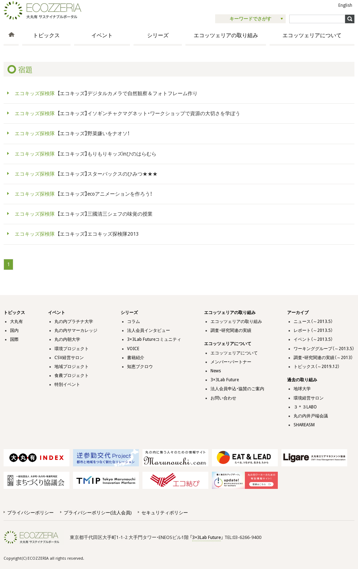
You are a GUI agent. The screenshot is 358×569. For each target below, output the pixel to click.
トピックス (46, 35)
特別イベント (67, 384)
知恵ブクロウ (140, 366)
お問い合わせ (223, 398)
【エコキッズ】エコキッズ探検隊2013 (75, 234)
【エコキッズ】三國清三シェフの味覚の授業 (82, 214)
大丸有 (16, 321)
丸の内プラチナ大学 (73, 321)
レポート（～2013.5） (313, 330)
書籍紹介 (135, 357)
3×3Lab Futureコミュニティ (154, 339)
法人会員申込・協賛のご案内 (237, 388)
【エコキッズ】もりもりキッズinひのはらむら (84, 154)
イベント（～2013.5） (313, 339)
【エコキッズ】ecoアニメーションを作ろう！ (82, 194)
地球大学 (302, 388)
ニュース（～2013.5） (313, 321)
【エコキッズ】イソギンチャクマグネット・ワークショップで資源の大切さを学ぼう (126, 113)
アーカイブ (298, 312)
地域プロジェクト (71, 366)
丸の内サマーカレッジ (75, 330)
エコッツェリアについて (312, 35)
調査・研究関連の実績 (231, 330)
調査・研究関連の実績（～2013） (323, 357)
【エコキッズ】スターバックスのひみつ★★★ (85, 174)
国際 (14, 339)
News (216, 370)
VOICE (133, 348)
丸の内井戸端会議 (311, 415)
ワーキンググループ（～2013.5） (324, 348)
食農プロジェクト (71, 375)
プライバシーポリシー (30, 512)
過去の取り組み (302, 379)
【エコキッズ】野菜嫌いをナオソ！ (71, 133)
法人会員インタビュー (148, 330)
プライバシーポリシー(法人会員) (97, 512)
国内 (14, 330)
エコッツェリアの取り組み (226, 35)
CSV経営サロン (69, 357)
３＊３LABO (305, 406)
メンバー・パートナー (231, 361)
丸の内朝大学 (67, 339)
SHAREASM (304, 424)
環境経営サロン (309, 398)
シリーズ (158, 35)
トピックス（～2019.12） (317, 366)
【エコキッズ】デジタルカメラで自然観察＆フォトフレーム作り (105, 93)
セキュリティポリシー (164, 512)
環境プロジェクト (71, 348)
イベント (102, 35)
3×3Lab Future (225, 379)
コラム (133, 321)
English (345, 5)
